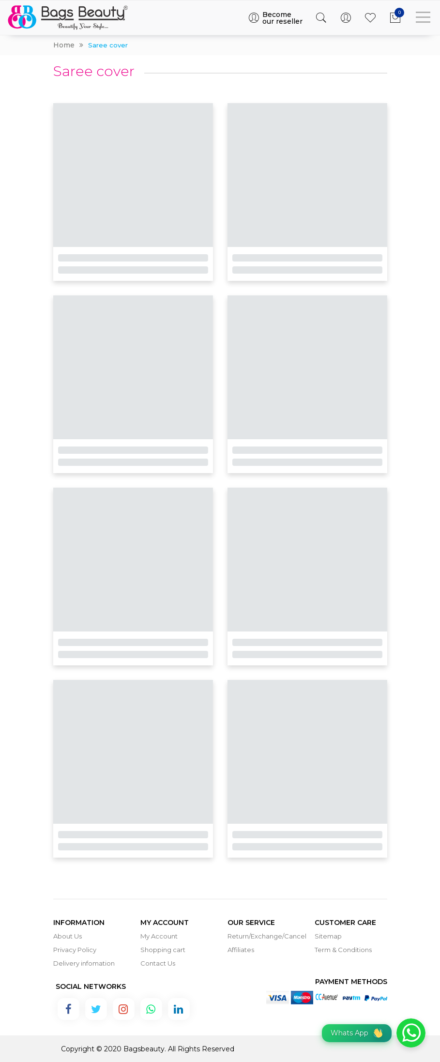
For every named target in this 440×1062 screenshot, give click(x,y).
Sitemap (328, 936)
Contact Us (157, 963)
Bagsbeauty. (144, 1049)
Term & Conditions (343, 950)
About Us (67, 936)
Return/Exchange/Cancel (267, 936)
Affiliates (241, 950)
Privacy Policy (74, 950)
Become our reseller (275, 18)
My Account (159, 936)
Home (64, 45)
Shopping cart (162, 950)
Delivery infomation (84, 963)
